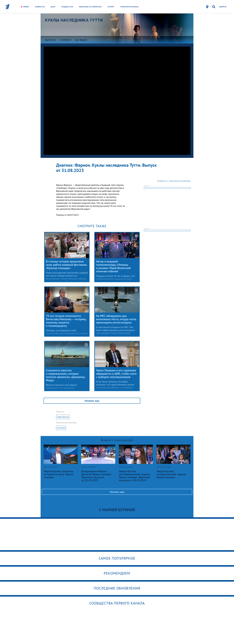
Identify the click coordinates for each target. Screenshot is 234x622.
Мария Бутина (62, 417)
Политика (61, 428)
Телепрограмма (129, 7)
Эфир (26, 7)
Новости (40, 7)
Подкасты (67, 7)
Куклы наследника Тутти (74, 20)
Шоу (53, 7)
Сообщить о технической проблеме (173, 181)
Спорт (110, 7)
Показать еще (92, 400)
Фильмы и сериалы (90, 7)
